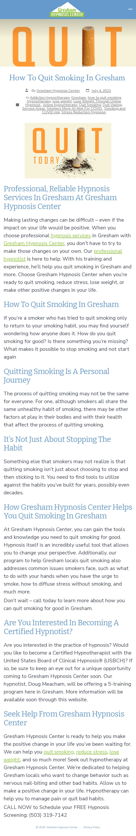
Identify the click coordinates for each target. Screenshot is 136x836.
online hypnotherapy (60, 104)
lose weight (62, 101)
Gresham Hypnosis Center (58, 90)
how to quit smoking (104, 97)
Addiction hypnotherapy (50, 97)
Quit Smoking (90, 104)
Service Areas (33, 108)
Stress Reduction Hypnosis (83, 112)
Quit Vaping (112, 104)
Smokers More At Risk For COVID (75, 108)
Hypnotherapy (39, 101)
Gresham (78, 97)
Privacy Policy (91, 827)
